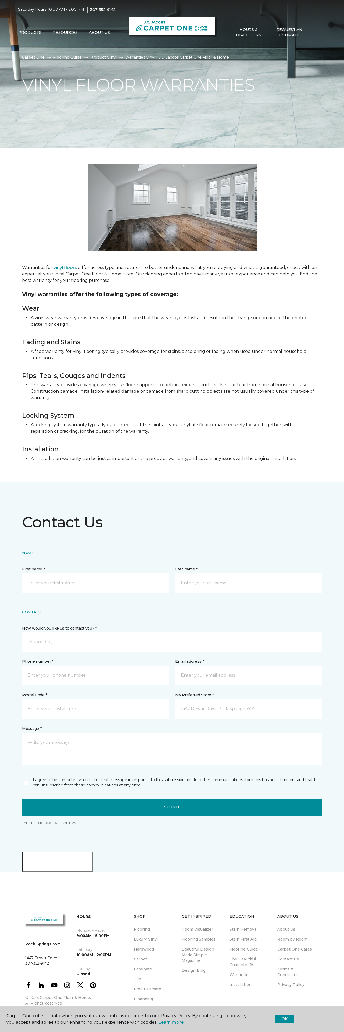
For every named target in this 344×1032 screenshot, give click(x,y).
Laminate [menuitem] (143, 969)
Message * (31, 728)
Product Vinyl (103, 57)
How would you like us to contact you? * (59, 628)
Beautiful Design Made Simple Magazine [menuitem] (198, 955)
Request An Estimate (289, 32)
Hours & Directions (248, 32)
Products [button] (29, 32)
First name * (33, 569)
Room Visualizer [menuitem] (197, 929)
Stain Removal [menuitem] (243, 929)
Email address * (189, 661)
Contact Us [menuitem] (288, 959)
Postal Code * (34, 695)
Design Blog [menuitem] (194, 970)
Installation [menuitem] (241, 984)
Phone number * (37, 661)
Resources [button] (65, 32)
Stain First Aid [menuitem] (243, 939)
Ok (284, 1018)
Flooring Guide (67, 57)
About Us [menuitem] (286, 929)
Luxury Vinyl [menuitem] (146, 939)
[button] (314, 32)
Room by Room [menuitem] (292, 939)
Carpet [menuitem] (140, 959)
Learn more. (171, 1022)
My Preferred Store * (194, 695)
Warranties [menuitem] (240, 974)
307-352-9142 (103, 9)
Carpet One (33, 57)
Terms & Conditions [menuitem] (288, 972)
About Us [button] (99, 32)
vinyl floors (65, 267)
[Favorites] (320, 32)
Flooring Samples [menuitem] (199, 939)
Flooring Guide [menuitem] (244, 949)
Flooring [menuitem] (142, 929)
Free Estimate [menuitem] (147, 989)
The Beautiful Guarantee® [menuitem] (243, 962)
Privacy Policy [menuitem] (290, 984)
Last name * (186, 569)
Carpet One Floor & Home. (65, 997)
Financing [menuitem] (143, 998)
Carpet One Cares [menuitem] (294, 949)
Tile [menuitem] (137, 979)
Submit (172, 807)
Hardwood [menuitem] (144, 949)
